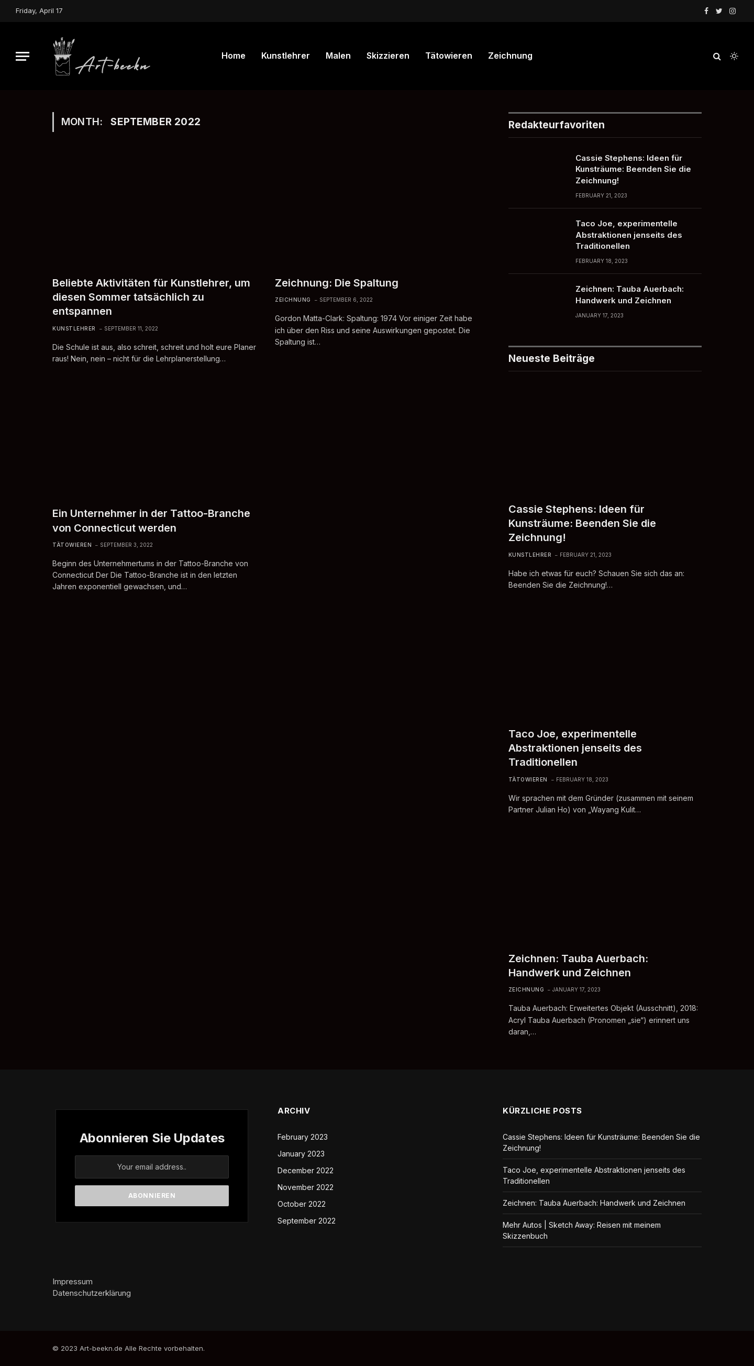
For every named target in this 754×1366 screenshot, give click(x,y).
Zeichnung (510, 55)
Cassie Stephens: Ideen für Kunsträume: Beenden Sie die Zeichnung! (633, 169)
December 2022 (306, 1170)
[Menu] (22, 56)
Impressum (72, 1281)
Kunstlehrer (285, 55)
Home (233, 55)
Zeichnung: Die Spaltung (336, 283)
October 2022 (302, 1203)
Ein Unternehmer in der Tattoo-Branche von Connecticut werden (151, 520)
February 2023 (303, 1136)
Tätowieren (448, 55)
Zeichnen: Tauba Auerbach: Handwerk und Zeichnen (629, 294)
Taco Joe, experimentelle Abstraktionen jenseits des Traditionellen (628, 234)
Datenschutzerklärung (91, 1293)
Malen (338, 55)
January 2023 (301, 1153)
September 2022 (307, 1220)
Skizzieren (388, 55)
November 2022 (306, 1187)
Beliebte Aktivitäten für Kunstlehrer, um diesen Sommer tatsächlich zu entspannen (151, 297)
